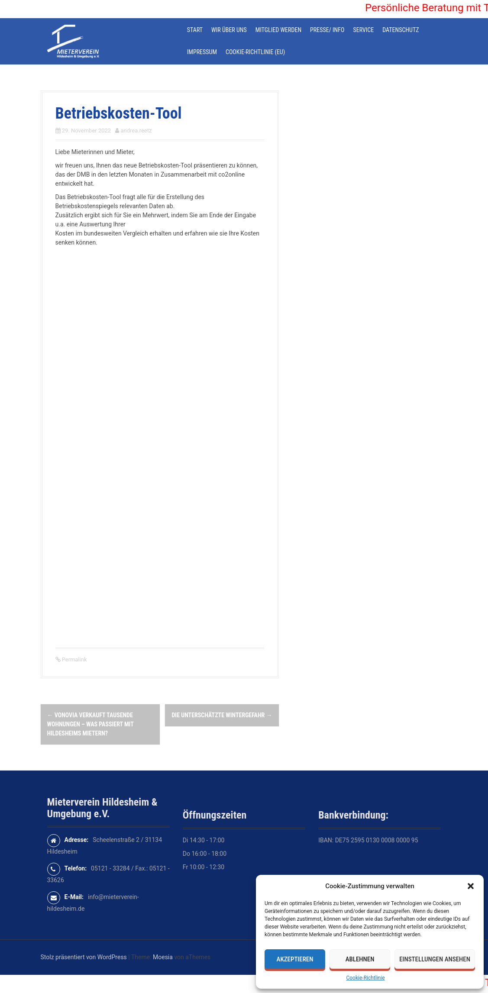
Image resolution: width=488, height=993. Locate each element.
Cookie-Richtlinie (365, 978)
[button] (470, 886)
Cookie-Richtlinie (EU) (255, 51)
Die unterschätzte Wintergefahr (221, 715)
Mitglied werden (278, 29)
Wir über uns (229, 29)
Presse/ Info (327, 29)
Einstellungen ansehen (434, 959)
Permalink (74, 659)
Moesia (163, 957)
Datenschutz (400, 29)
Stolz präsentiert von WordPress (84, 957)
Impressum (202, 51)
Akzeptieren (295, 959)
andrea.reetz (136, 130)
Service (363, 29)
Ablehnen (360, 959)
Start (195, 29)
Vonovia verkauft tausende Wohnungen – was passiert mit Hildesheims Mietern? (90, 724)
